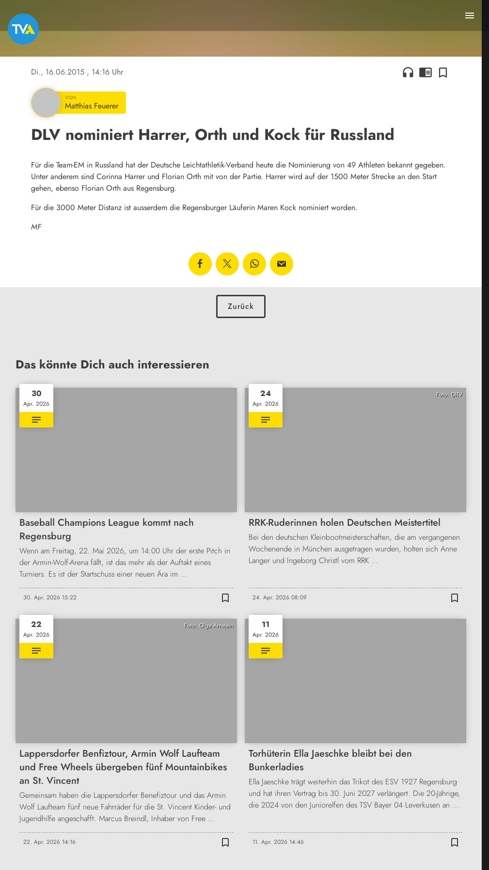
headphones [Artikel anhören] (408, 72)
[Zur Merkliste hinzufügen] (443, 72)
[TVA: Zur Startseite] (23, 29)
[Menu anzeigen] (469, 15)
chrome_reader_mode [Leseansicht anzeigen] (425, 72)
